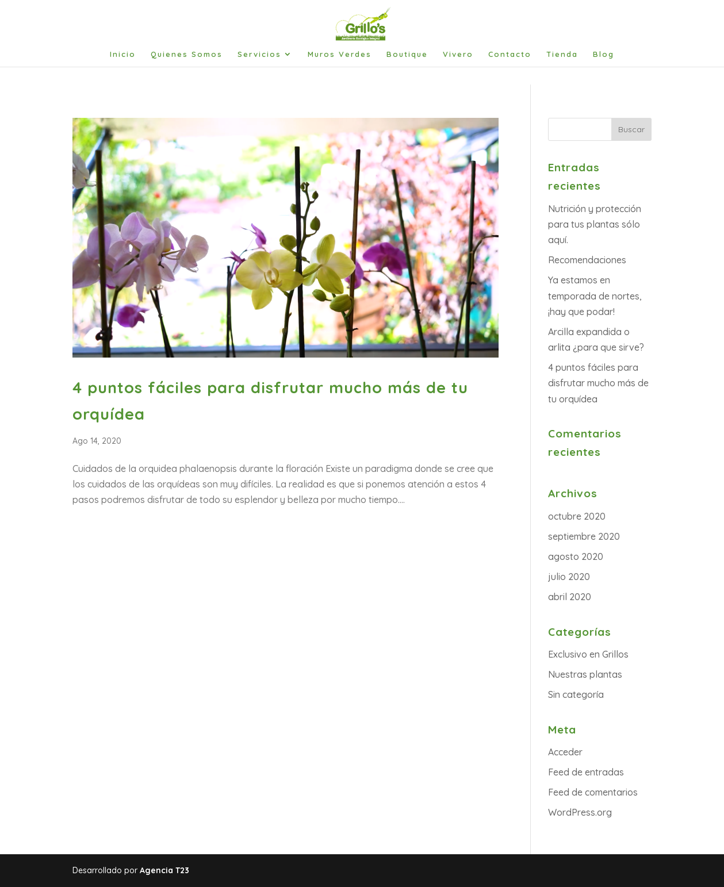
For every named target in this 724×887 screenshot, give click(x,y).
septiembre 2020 (584, 536)
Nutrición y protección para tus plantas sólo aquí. (594, 224)
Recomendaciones (587, 260)
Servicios (259, 54)
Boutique (407, 54)
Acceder (565, 752)
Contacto (509, 54)
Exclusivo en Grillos (588, 654)
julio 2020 (569, 576)
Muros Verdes (339, 54)
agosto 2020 (575, 556)
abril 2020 (569, 596)
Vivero (458, 54)
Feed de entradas (586, 772)
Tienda (562, 54)
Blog (603, 54)
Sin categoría (576, 694)
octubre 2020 (577, 516)
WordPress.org (580, 812)
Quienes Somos (187, 54)
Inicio (123, 54)
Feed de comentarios (593, 792)
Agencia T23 (164, 870)
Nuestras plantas (585, 674)
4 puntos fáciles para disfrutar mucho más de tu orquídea (598, 383)
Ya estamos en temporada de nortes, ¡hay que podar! (595, 295)
